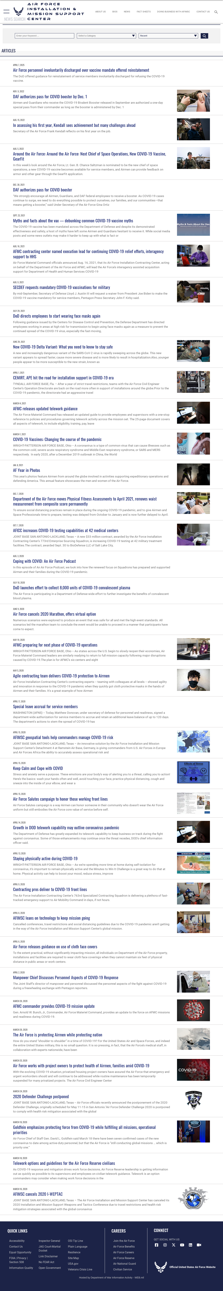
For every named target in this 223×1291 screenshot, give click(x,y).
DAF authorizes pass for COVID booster (42, 189)
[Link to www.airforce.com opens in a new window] (122, 1240)
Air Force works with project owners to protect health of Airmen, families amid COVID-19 (81, 1065)
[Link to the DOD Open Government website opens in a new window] (48, 1266)
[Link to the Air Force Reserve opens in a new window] (122, 1257)
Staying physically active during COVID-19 (45, 858)
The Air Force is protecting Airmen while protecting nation (57, 1034)
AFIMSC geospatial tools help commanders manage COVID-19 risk (63, 737)
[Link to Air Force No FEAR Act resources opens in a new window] (45, 1261)
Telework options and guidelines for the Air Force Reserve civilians (64, 1163)
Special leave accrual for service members (45, 706)
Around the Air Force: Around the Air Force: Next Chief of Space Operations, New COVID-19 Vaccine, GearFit (89, 156)
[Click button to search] (204, 35)
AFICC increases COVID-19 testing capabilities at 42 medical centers (65, 530)
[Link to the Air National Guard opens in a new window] (122, 1263)
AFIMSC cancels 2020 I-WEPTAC (38, 1194)
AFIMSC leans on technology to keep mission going (51, 918)
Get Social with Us (166, 1239)
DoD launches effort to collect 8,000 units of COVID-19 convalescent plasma (71, 587)
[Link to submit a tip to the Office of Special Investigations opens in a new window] (75, 1240)
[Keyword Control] (44, 35)
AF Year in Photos (26, 470)
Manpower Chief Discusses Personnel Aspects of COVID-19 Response (65, 977)
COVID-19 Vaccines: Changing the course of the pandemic (57, 439)
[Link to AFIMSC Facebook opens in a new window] (156, 1245)
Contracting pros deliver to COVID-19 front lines (50, 889)
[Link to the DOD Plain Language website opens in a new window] (77, 1246)
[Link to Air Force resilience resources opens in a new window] (74, 1251)
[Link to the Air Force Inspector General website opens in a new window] (48, 1240)
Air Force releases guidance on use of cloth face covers (55, 946)
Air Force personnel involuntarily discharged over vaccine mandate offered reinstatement (81, 70)
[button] (5, 11)
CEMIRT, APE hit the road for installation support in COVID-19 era (63, 377)
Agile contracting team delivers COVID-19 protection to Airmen (61, 675)
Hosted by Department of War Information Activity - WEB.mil (111, 1276)
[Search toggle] (217, 11)
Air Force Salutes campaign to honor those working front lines (60, 799)
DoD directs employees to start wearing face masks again (56, 316)
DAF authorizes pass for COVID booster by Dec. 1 (50, 96)
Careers (119, 1231)
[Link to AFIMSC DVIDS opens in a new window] (199, 1245)
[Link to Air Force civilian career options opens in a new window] (120, 1268)
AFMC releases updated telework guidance (45, 408)
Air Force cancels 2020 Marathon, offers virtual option (54, 614)
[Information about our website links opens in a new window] (47, 1255)
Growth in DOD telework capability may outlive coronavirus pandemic (66, 827)
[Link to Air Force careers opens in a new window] (122, 1251)
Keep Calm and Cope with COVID (38, 768)
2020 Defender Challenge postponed (41, 1096)
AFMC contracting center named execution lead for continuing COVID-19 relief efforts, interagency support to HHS (88, 253)
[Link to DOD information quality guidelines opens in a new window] (18, 1266)
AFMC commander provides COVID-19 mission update (54, 1006)
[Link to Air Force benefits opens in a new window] (122, 1246)
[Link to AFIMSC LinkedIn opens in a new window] (190, 1245)
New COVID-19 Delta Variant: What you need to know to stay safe (63, 346)
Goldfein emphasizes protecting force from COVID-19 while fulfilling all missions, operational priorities (84, 1129)
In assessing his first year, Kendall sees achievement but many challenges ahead (74, 125)
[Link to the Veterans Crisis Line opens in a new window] (80, 1268)
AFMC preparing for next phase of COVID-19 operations (55, 644)
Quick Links (17, 1231)
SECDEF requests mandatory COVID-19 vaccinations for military (61, 287)
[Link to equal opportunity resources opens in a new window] (17, 1251)
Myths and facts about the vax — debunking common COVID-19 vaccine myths (73, 220)
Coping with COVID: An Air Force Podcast (44, 561)
